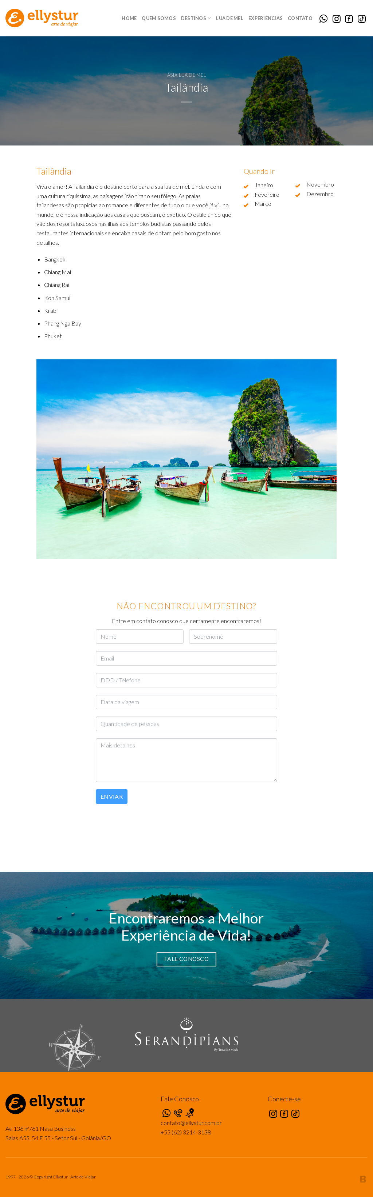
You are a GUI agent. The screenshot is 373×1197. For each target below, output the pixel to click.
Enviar (112, 796)
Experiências (265, 18)
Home (129, 18)
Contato (300, 18)
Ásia (172, 75)
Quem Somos (159, 18)
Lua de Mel (229, 18)
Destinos (196, 18)
